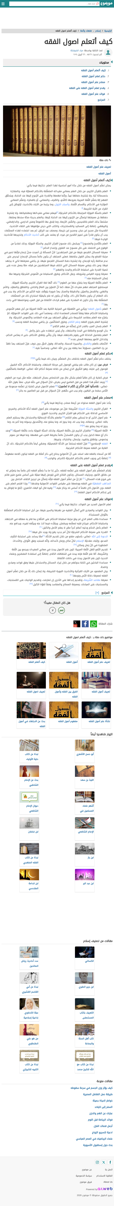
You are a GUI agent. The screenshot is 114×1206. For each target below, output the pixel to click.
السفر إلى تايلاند (103, 1107)
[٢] (57, 212)
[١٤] (106, 381)
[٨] (51, 325)
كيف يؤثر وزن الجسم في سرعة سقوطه (91, 1088)
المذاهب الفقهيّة (101, 483)
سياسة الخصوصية (84, 1176)
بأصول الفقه (95, 309)
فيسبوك (85, 623)
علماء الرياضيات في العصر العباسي (94, 1138)
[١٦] (17, 390)
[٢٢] (54, 487)
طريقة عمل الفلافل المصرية (97, 1094)
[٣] (93, 238)
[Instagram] (97, 1162)
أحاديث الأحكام (31, 234)
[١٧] (43, 402)
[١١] (34, 358)
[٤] (42, 247)
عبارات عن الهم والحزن (100, 1113)
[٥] (54, 269)
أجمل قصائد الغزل (103, 1126)
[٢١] (29, 483)
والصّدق (87, 343)
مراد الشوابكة (76, 51)
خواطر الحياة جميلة (102, 1100)
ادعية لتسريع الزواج (102, 1132)
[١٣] (106, 372)
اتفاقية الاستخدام (104, 1176)
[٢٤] (57, 503)
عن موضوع (87, 1170)
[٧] (14, 321)
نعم (61, 610)
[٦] (86, 277)
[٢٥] (30, 531)
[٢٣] (75, 491)
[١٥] (56, 385)
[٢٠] (84, 478)
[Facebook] (110, 1162)
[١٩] (81, 425)
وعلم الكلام (74, 322)
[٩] (69, 338)
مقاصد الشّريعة (92, 580)
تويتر (76, 623)
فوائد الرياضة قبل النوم (100, 1119)
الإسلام (80, 541)
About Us (108, 1182)
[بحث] (97, 4)
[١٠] (34, 347)
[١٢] (32, 358)
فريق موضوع (86, 1182)
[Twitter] (103, 1162)
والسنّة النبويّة (85, 408)
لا (52, 610)
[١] (82, 208)
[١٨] (63, 417)
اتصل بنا (108, 1170)
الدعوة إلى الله (100, 536)
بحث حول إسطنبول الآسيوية (97, 1145)
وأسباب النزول (62, 204)
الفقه (105, 443)
